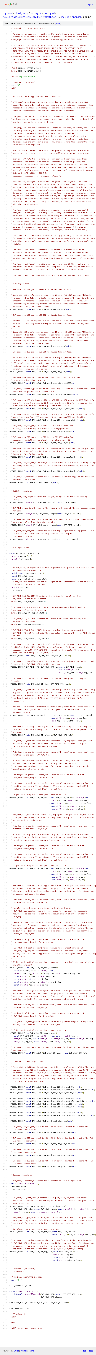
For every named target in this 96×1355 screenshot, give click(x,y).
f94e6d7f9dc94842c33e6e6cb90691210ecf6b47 (29, 17)
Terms (31, 1350)
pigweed (8, 13)
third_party (21, 13)
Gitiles (16, 1350)
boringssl (35, 13)
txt (84, 1350)
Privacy (24, 1350)
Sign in (90, 4)
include (65, 17)
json (91, 1350)
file (58, 23)
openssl (76, 17)
